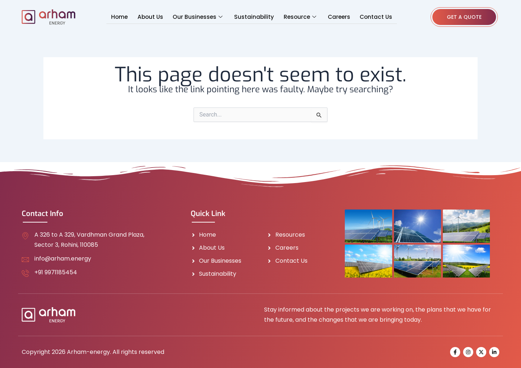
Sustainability (254, 17)
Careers (336, 17)
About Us (152, 17)
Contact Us (372, 17)
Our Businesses (198, 17)
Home (123, 17)
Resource (298, 17)
